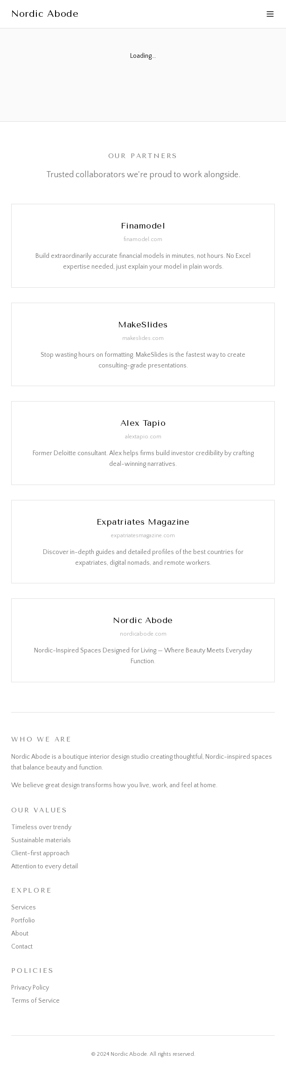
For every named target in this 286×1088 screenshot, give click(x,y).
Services (23, 907)
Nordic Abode (44, 13)
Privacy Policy (30, 987)
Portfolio (23, 920)
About (19, 933)
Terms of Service (35, 1001)
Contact (22, 946)
